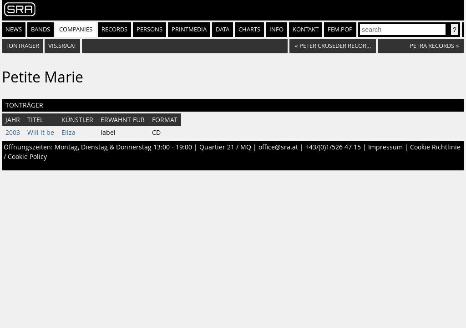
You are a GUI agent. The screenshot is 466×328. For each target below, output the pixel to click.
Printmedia (189, 29)
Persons (149, 29)
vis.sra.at (62, 46)
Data (222, 29)
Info (276, 29)
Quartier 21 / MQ (225, 147)
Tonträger (22, 46)
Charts (249, 29)
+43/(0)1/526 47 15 (333, 147)
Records (114, 29)
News (13, 29)
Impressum (385, 147)
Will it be (40, 132)
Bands (40, 29)
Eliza (68, 132)
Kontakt (306, 29)
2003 (12, 132)
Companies (75, 29)
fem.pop (340, 29)
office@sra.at (278, 147)
